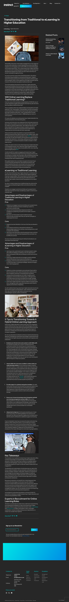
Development (45, 577)
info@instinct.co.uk (19, 577)
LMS (43, 582)
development (10, 508)
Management (44, 574)
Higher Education (14, 28)
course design (34, 507)
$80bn (29, 136)
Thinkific (21, 376)
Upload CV (16, 6)
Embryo (62, 600)
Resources (28, 578)
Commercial (36, 575)
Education (36, 574)
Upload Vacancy (26, 6)
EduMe (21, 378)
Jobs (45, 3)
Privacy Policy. (26, 535)
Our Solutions (27, 3)
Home (27, 575)
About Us (17, 3)
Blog (51, 3)
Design (43, 575)
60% (17, 149)
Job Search (28, 580)
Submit (34, 529)
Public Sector (37, 577)
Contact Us (58, 3)
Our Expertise (37, 3)
